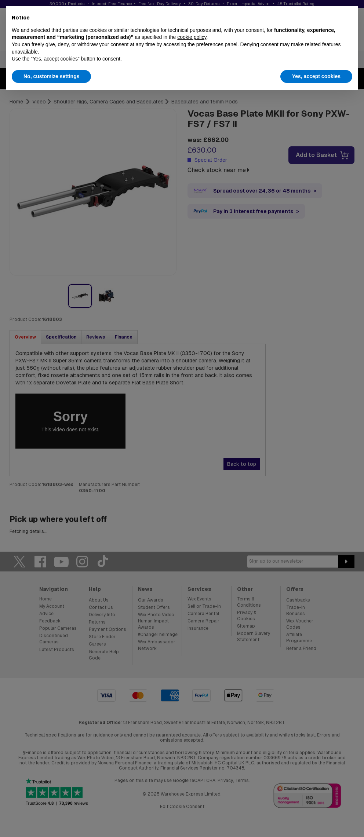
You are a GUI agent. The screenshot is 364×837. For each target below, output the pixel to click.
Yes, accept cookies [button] (316, 76)
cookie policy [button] (191, 37)
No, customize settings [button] (51, 76)
